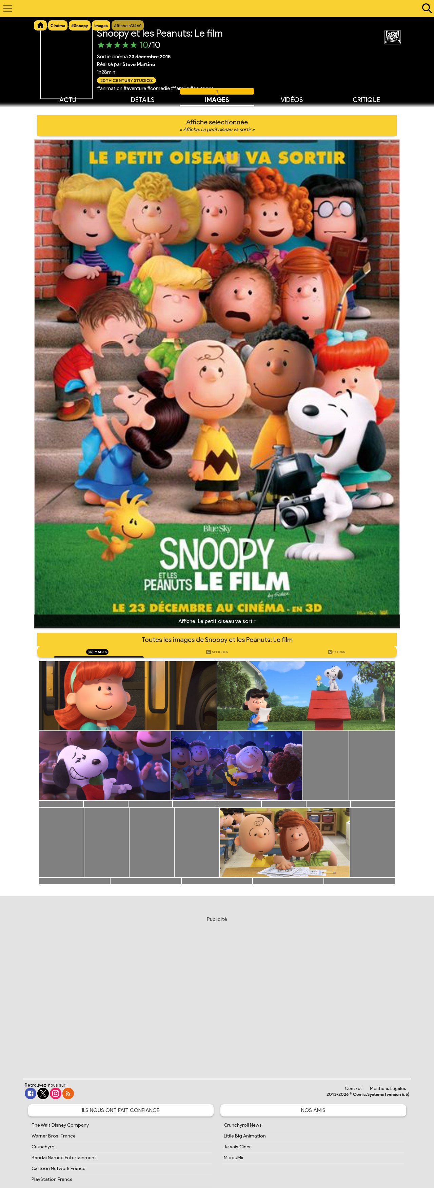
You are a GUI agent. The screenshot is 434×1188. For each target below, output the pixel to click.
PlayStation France (52, 1179)
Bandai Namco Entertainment (64, 1158)
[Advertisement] (217, 991)
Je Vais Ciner (237, 1147)
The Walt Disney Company (60, 1125)
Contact (353, 1088)
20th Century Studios (126, 80)
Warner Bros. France (54, 1136)
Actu (67, 99)
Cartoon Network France (58, 1168)
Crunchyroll (44, 1147)
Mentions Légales (388, 1088)
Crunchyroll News (243, 1125)
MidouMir (234, 1158)
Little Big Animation (245, 1136)
